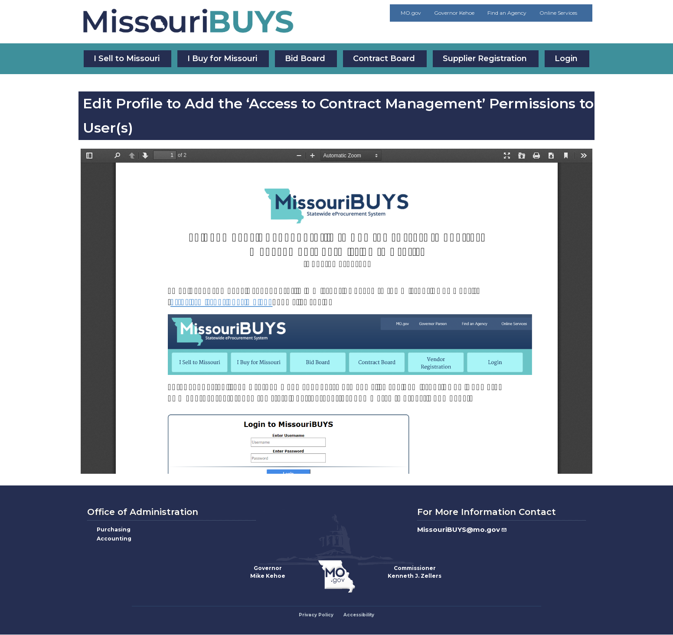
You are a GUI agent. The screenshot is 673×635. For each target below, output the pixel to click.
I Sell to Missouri (127, 58)
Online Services (558, 13)
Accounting (114, 538)
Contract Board (384, 58)
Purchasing (114, 529)
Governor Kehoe (454, 13)
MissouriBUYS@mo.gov (462, 529)
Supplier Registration (485, 58)
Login (566, 58)
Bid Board (305, 58)
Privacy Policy (316, 615)
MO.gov (411, 13)
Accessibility (358, 615)
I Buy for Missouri (222, 58)
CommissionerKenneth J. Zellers (414, 572)
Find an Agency (506, 13)
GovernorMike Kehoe (267, 572)
